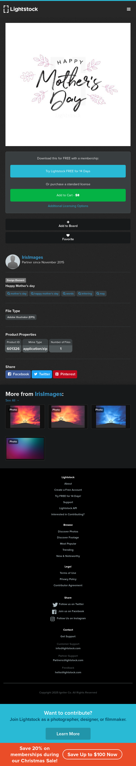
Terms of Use (68, 573)
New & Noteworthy (68, 556)
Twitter (42, 374)
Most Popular (68, 544)
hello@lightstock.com (68, 672)
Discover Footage (68, 537)
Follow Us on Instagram (71, 618)
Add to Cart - (68, 195)
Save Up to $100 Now (92, 754)
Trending (68, 550)
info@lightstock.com (68, 648)
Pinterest (65, 374)
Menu (128, 9)
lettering (85, 294)
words (68, 294)
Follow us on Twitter (71, 604)
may (101, 294)
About (68, 484)
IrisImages (32, 257)
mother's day (16, 294)
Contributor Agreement (68, 585)
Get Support (68, 636)
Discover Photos (68, 531)
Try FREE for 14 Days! (68, 496)
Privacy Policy (68, 579)
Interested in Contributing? (68, 514)
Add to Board (68, 224)
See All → (12, 400)
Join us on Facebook (71, 611)
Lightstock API (68, 508)
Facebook (18, 374)
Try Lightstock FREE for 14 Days (68, 171)
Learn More (68, 733)
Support (68, 502)
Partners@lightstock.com (68, 660)
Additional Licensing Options (68, 206)
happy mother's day (44, 294)
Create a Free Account (68, 490)
